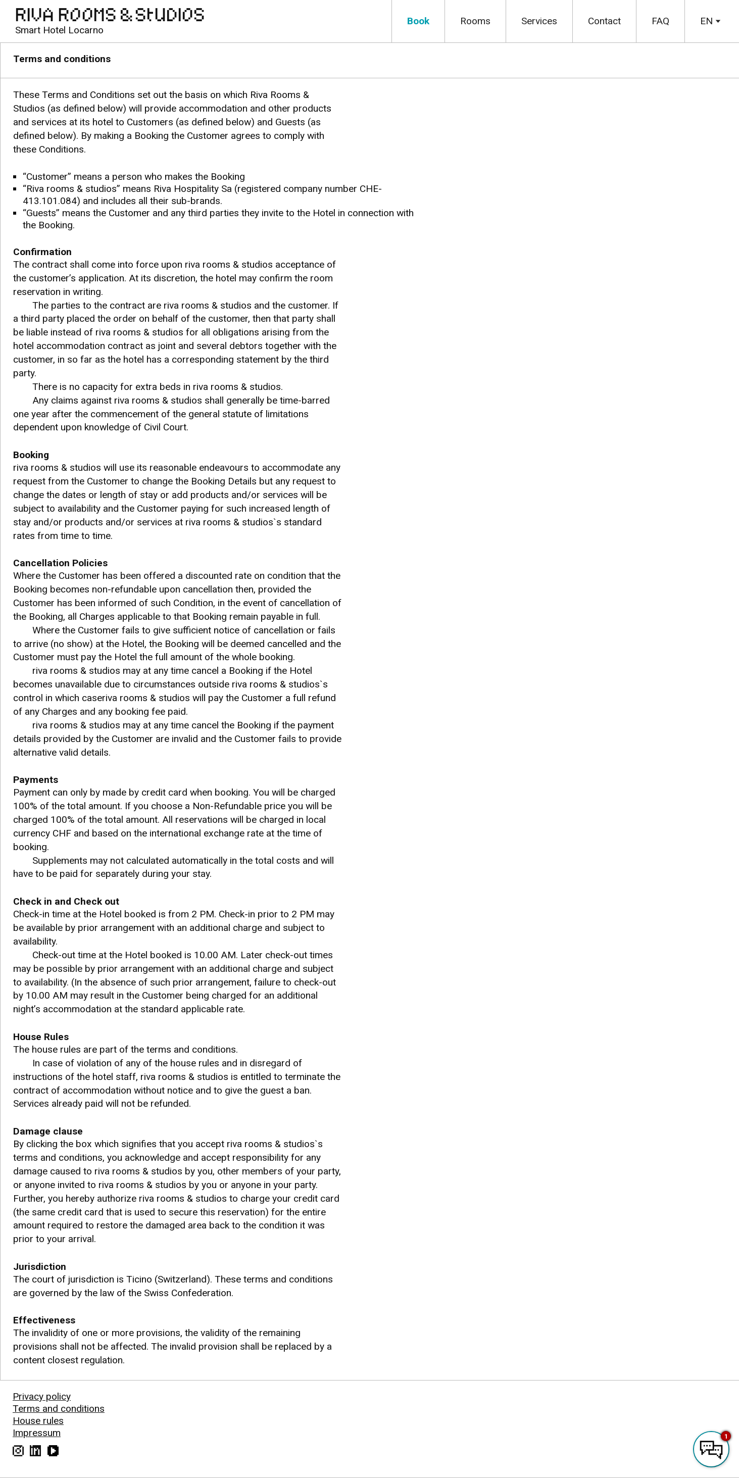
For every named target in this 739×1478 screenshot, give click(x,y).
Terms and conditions (59, 1408)
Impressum (37, 1433)
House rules (38, 1420)
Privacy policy (42, 1396)
